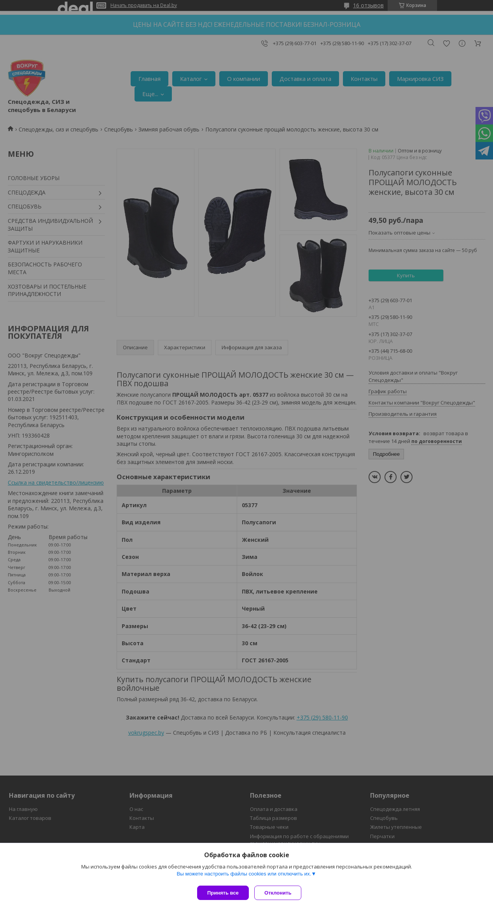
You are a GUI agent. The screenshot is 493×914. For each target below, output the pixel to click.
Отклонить (280, 893)
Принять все (223, 893)
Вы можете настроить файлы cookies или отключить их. (244, 876)
